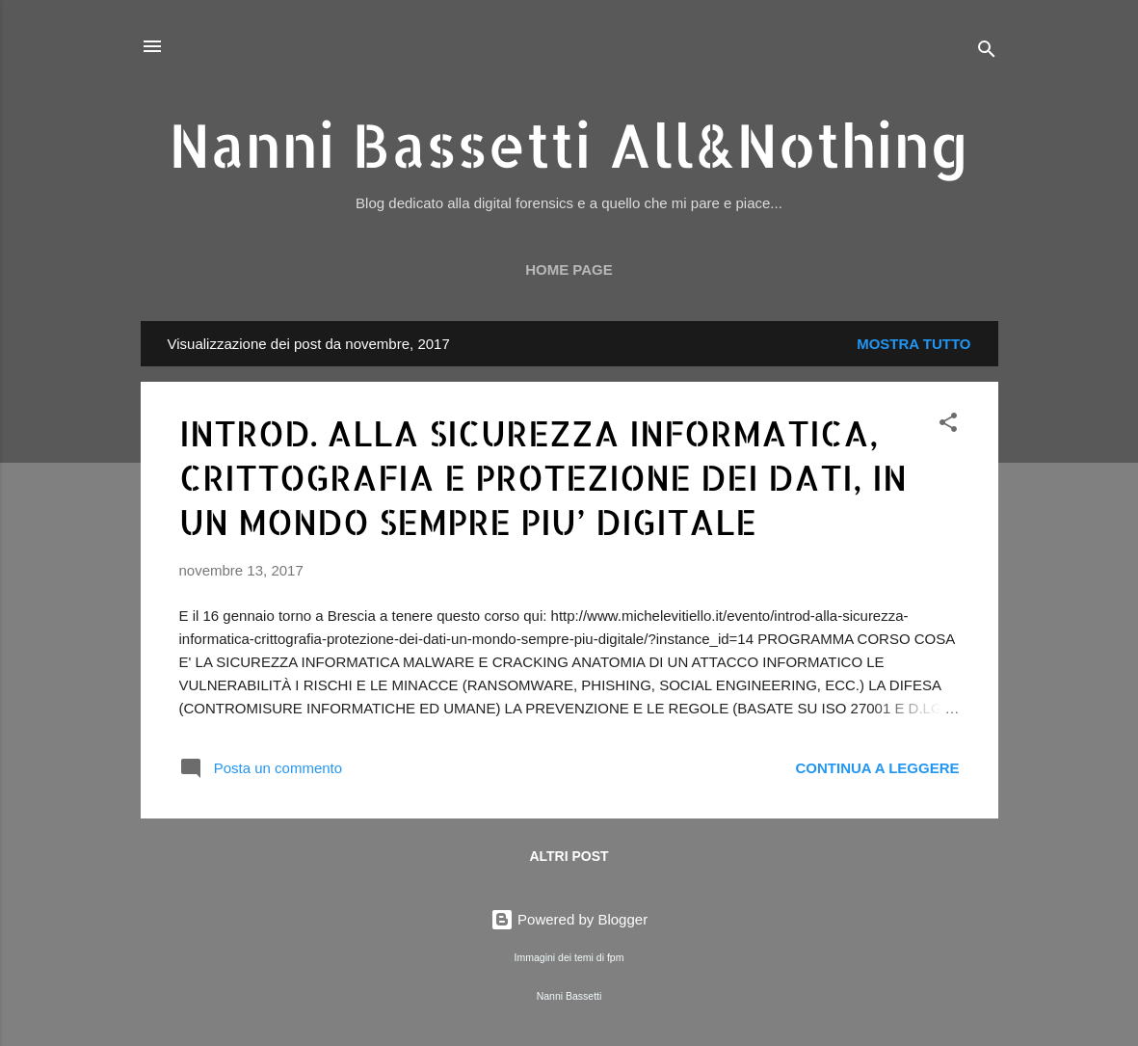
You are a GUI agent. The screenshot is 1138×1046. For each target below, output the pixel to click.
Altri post (568, 856)
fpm (615, 957)
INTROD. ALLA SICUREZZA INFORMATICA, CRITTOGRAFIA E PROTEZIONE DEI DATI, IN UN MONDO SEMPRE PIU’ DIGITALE (543, 477)
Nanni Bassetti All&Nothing (569, 144)
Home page (569, 269)
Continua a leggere (877, 768)
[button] (948, 426)
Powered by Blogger (569, 919)
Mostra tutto (913, 343)
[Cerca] (986, 52)
